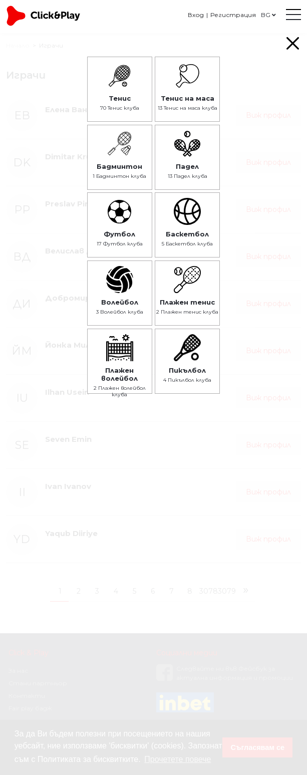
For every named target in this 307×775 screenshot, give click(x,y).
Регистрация (233, 15)
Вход (196, 15)
